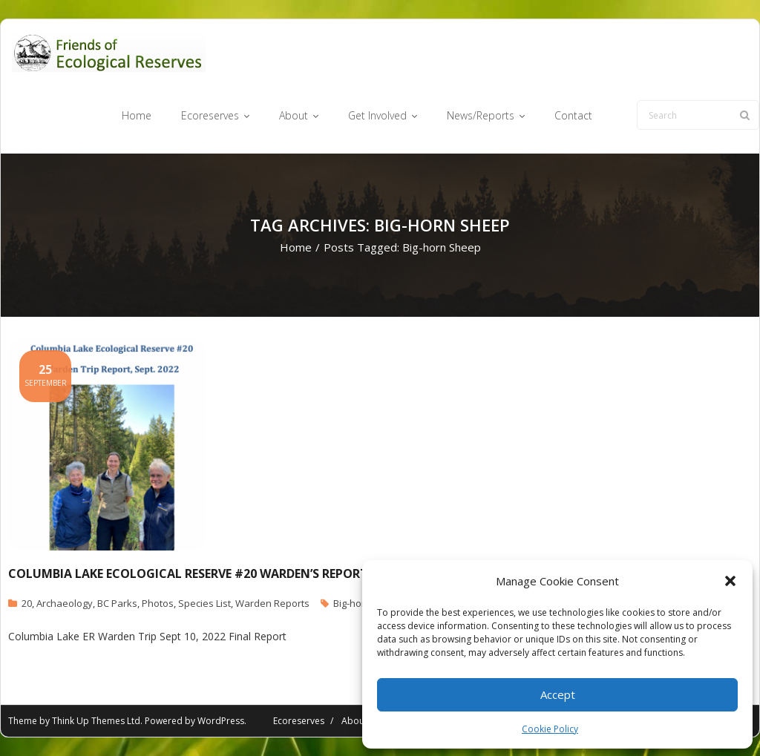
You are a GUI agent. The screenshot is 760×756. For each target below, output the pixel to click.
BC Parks (117, 603)
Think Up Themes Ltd (96, 720)
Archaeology (64, 603)
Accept (557, 694)
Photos (158, 603)
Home (296, 247)
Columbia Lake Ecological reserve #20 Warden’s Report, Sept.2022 (220, 573)
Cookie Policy (550, 729)
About (354, 720)
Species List (204, 603)
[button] (730, 580)
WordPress (220, 720)
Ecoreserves (298, 720)
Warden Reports (272, 603)
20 (27, 603)
